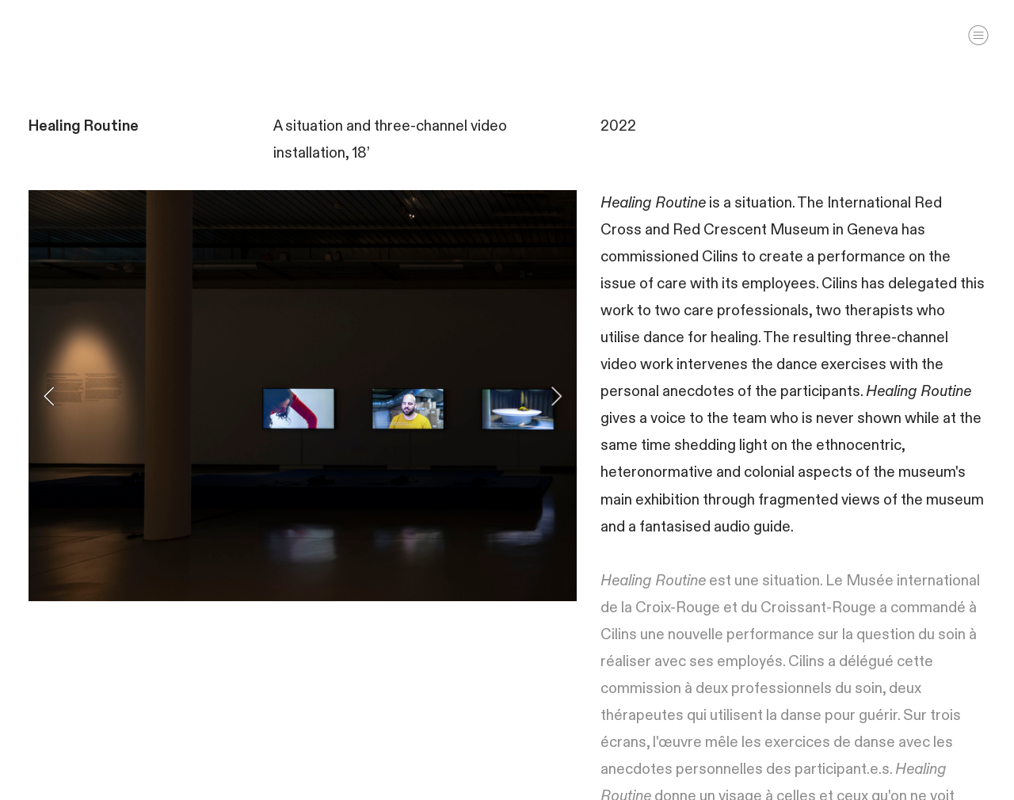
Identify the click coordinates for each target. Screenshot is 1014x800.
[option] (303, 395)
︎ (978, 35)
